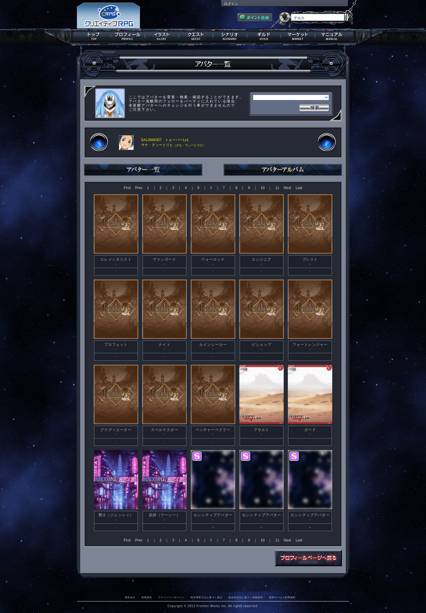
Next (287, 188)
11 (277, 188)
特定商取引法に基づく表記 (206, 597)
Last (299, 188)
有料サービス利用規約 (282, 597)
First (127, 188)
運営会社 (130, 597)
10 (262, 188)
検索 (314, 107)
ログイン (231, 4)
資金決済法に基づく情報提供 (245, 597)
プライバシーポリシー (171, 597)
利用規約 (146, 597)
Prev (139, 188)
